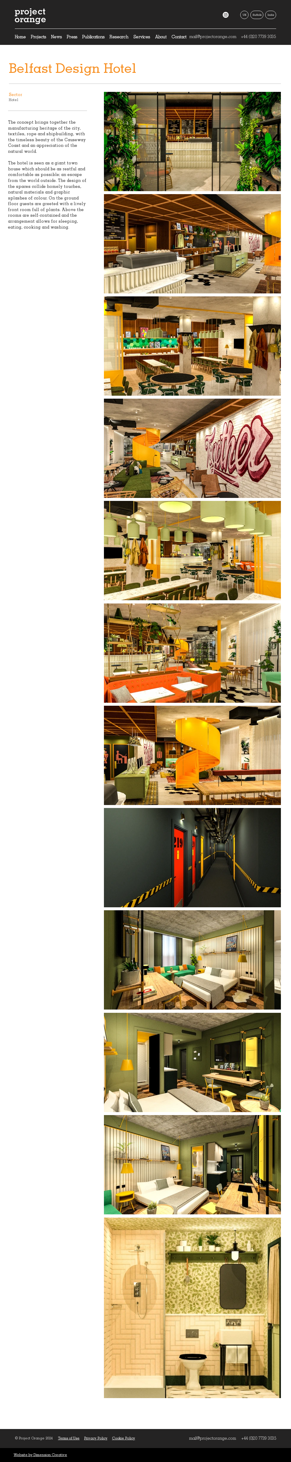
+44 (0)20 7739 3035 (258, 36)
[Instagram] (226, 15)
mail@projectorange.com (212, 36)
